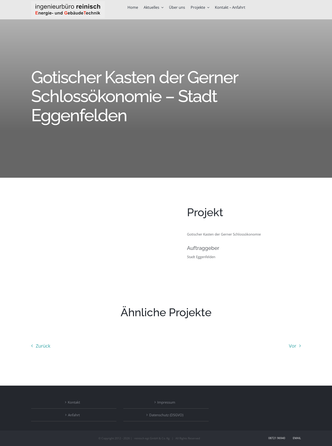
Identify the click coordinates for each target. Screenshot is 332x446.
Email (296, 438)
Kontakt (74, 402)
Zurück (43, 346)
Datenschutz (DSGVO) (166, 415)
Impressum (166, 402)
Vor (292, 346)
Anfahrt (74, 415)
